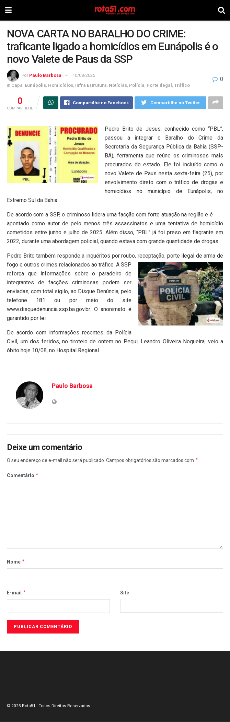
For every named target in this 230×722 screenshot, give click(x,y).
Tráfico (182, 85)
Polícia (137, 85)
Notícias (118, 85)
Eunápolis (35, 85)
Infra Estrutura (91, 85)
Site (124, 592)
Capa (17, 85)
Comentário (23, 475)
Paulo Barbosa (45, 75)
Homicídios (60, 85)
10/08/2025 (83, 75)
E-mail (16, 592)
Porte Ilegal (159, 85)
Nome (16, 562)
